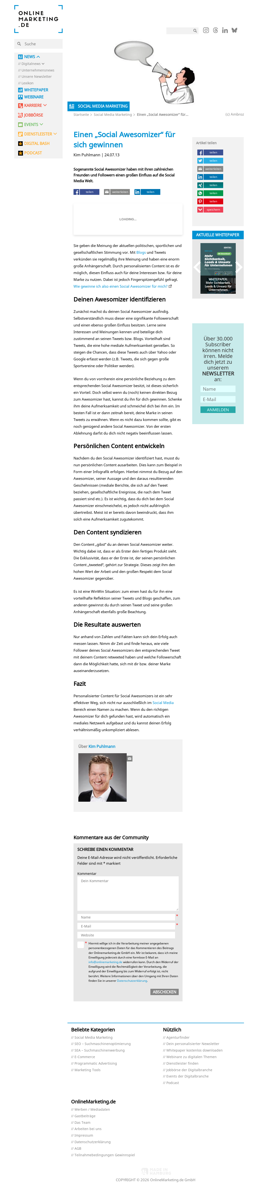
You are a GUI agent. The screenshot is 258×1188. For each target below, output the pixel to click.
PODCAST (33, 153)
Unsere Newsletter (37, 77)
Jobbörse (33, 115)
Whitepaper (36, 90)
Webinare (34, 97)
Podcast (172, 1083)
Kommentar (86, 874)
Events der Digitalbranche (187, 1076)
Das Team (82, 1123)
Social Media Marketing (113, 114)
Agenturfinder (178, 1038)
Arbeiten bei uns (88, 1129)
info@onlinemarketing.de (105, 962)
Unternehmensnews (38, 70)
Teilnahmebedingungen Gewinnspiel (104, 1155)
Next (237, 267)
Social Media (163, 702)
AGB (77, 1149)
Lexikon (28, 83)
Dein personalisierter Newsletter (192, 1044)
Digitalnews (31, 64)
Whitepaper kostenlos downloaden (194, 1050)
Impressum (83, 1135)
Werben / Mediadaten (92, 1110)
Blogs (141, 252)
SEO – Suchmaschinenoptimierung (102, 1044)
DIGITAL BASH (37, 143)
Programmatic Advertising (95, 1063)
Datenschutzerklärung (132, 981)
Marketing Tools (87, 1070)
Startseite (81, 114)
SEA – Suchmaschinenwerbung (99, 1050)
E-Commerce (84, 1057)
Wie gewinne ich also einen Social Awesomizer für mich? (121, 286)
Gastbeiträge (85, 1116)
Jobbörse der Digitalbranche (189, 1070)
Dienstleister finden (182, 1063)
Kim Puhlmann (101, 746)
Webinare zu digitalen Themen (191, 1057)
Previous (199, 267)
